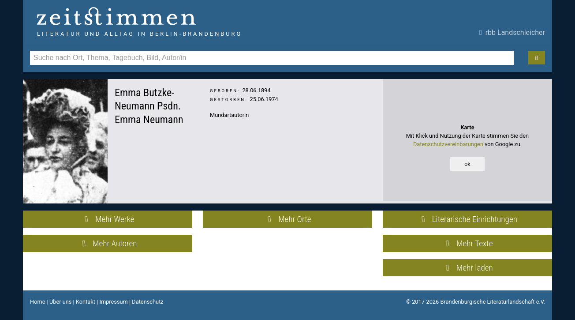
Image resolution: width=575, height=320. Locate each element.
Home (37, 301)
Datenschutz (147, 301)
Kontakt (85, 301)
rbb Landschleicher (512, 32)
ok (467, 164)
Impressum (113, 301)
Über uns (60, 301)
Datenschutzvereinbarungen (448, 144)
